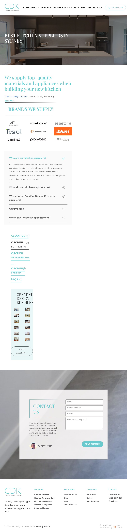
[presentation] (84, 436)
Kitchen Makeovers (43, 502)
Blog (66, 498)
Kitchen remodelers (20, 255)
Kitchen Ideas (70, 495)
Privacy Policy (43, 527)
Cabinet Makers (41, 508)
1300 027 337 (117, 7)
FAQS (14, 279)
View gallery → (22, 351)
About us (91, 495)
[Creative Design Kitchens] (12, 7)
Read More (10, 101)
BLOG (83, 7)
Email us (113, 501)
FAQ (66, 502)
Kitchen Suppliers (18, 244)
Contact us (114, 495)
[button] (38, 7)
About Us (18, 235)
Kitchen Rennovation (44, 498)
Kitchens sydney (18, 270)
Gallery (90, 498)
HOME (26, 7)
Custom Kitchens (42, 495)
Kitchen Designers (43, 505)
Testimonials (93, 502)
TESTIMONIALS (95, 7)
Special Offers (70, 505)
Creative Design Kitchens (16, 96)
